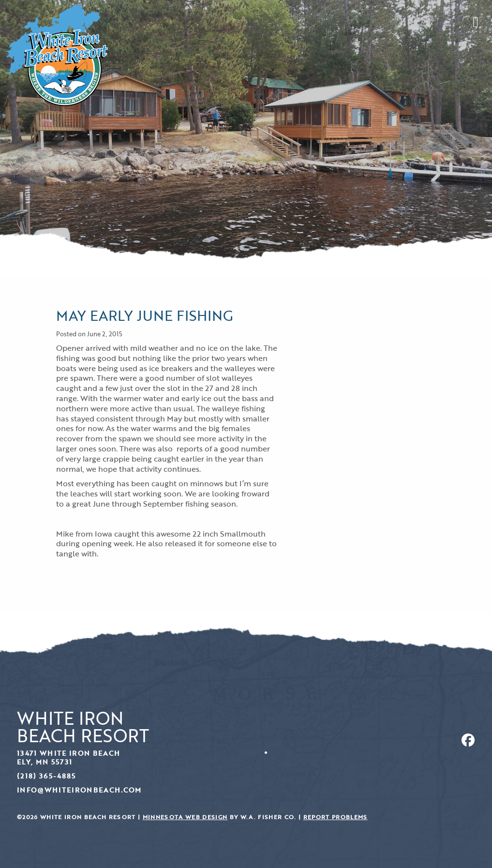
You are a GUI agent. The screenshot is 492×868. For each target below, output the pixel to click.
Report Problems (335, 817)
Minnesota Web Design (185, 817)
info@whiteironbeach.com (79, 790)
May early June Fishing (144, 315)
